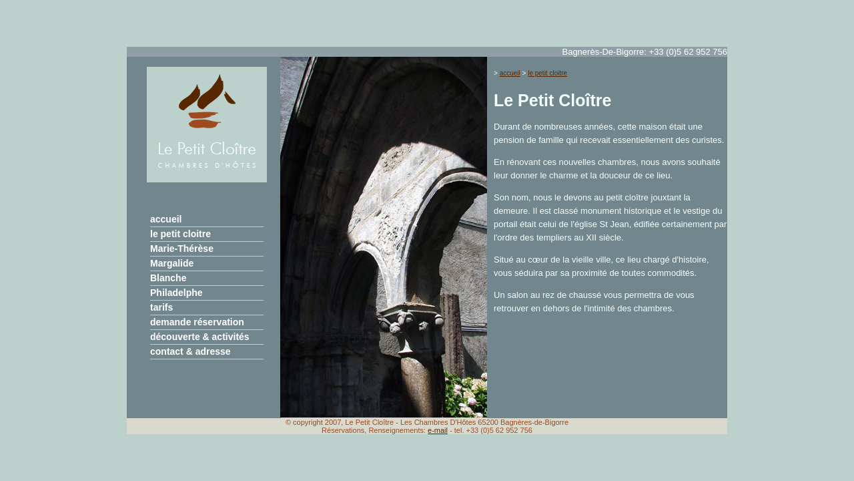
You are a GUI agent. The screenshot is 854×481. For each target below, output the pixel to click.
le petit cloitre (180, 233)
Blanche (168, 278)
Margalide (171, 263)
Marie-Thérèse (182, 248)
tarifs (161, 307)
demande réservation (197, 322)
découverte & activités (200, 336)
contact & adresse (190, 351)
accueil (165, 219)
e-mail (438, 430)
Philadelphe (176, 292)
